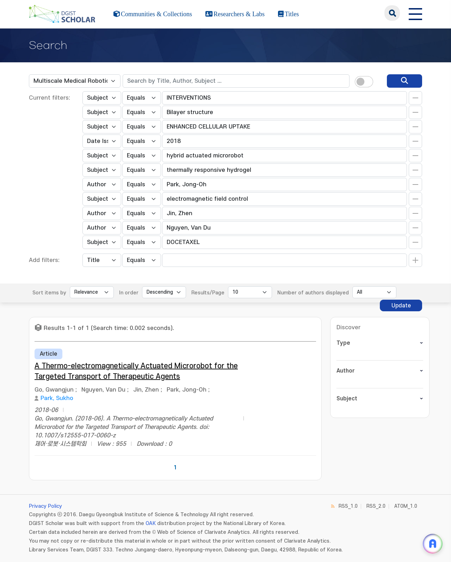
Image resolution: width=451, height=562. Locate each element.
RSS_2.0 (375, 506)
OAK (151, 523)
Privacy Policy (45, 506)
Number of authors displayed (313, 293)
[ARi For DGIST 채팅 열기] (433, 544)
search (392, 13)
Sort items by (49, 293)
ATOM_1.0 (405, 506)
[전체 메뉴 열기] (415, 13)
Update (401, 305)
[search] (404, 81)
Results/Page (207, 293)
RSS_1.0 (348, 506)
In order (128, 293)
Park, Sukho (57, 398)
